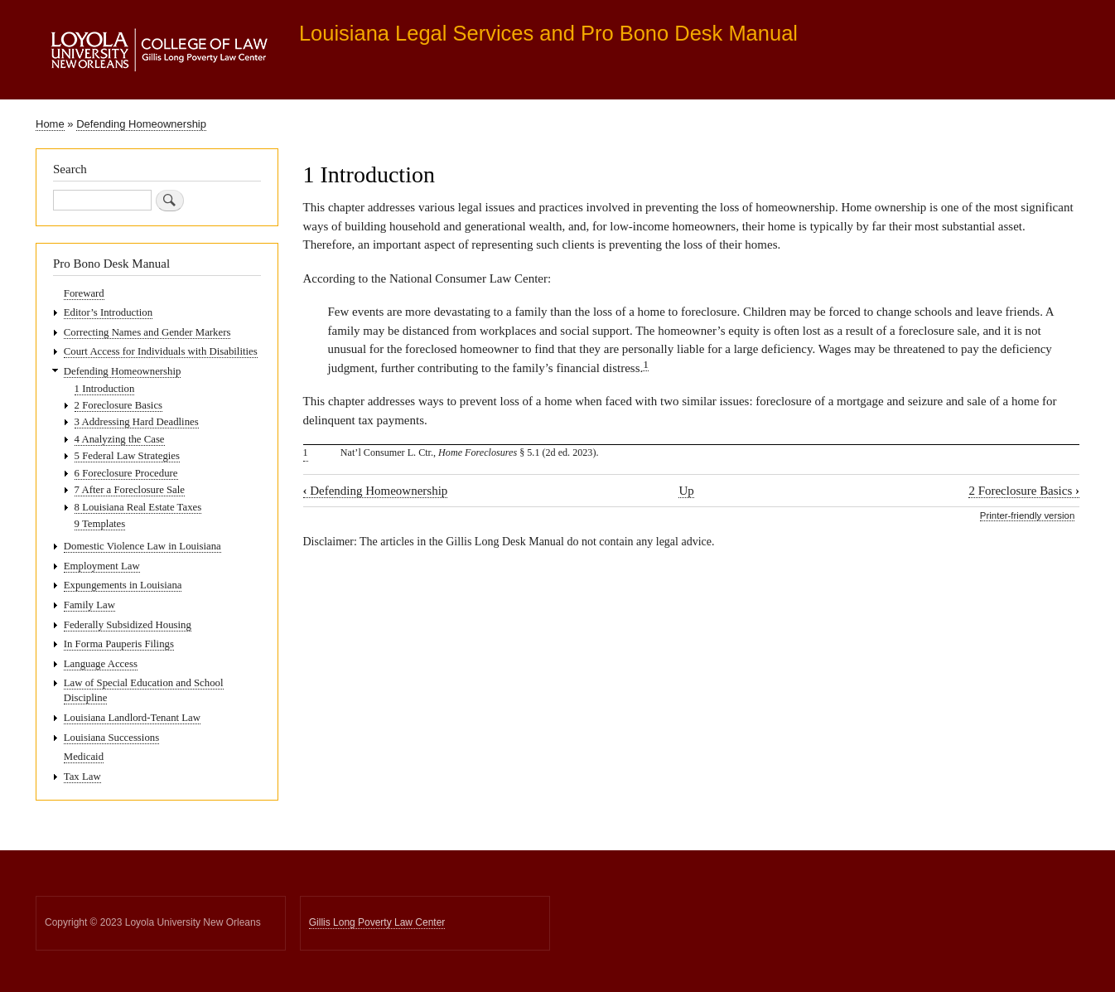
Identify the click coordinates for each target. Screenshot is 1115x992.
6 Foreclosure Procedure (126, 473)
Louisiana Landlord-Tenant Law (132, 717)
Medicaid (84, 756)
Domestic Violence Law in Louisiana (142, 546)
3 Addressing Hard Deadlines (137, 422)
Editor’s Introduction (108, 312)
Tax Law (82, 776)
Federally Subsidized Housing (127, 625)
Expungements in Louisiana (123, 585)
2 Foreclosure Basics (1023, 490)
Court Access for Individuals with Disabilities (161, 351)
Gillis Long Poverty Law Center (377, 922)
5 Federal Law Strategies (127, 456)
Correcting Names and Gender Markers (147, 332)
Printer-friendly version (1027, 515)
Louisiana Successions (111, 737)
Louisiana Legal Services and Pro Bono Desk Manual (548, 33)
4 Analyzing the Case (120, 439)
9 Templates (100, 524)
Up (685, 490)
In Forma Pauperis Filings (119, 644)
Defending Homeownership (141, 124)
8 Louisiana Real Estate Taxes (138, 507)
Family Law (89, 605)
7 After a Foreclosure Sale (130, 490)
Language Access (101, 664)
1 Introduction (105, 388)
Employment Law (102, 566)
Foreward (84, 293)
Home (50, 124)
